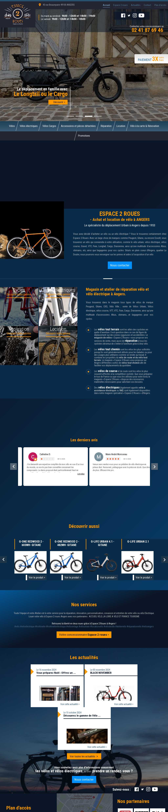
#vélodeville (109, 626)
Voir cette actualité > (70, 704)
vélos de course (107, 371)
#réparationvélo (134, 626)
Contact (147, 5)
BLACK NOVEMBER (101, 673)
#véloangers (148, 626)
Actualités (135, 5)
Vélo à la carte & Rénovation (144, 126)
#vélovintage (72, 626)
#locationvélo (96, 626)
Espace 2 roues (120, 5)
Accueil (106, 5)
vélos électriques (109, 387)
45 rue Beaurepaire (59, 4)
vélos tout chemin (109, 349)
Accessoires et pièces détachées (78, 126)
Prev (3, 559)
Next (164, 559)
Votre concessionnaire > (84, 635)
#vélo (17, 626)
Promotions (84, 135)
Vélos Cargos (49, 126)
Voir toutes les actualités (82, 756)
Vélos (12, 126)
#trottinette (40, 626)
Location (120, 126)
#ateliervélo (120, 626)
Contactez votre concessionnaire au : (147, 28)
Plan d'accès (160, 5)
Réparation (106, 126)
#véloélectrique (27, 626)
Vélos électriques (29, 126)
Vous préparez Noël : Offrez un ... (56, 673)
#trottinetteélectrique (56, 626)
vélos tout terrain (108, 329)
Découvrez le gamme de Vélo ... (82, 715)
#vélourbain (84, 626)
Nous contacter (119, 265)
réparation (131, 341)
